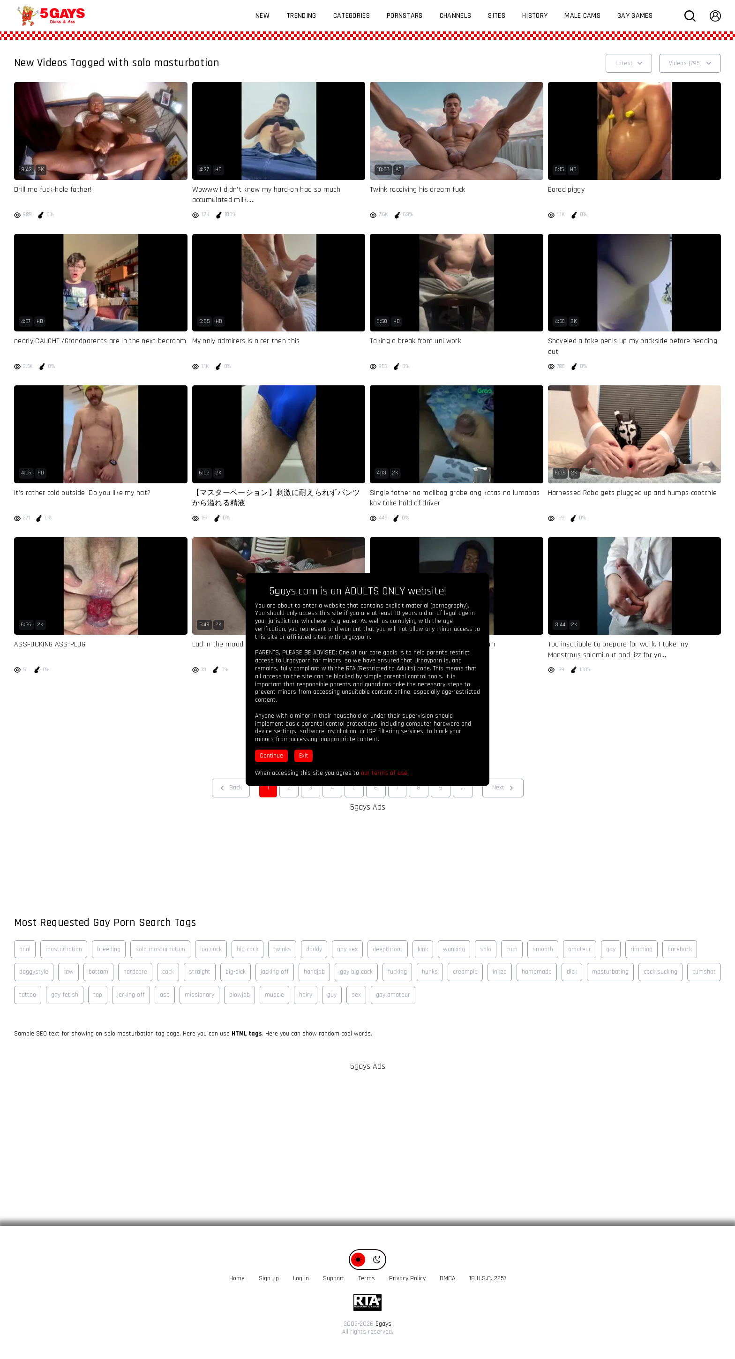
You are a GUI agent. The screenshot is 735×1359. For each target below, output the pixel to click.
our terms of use (384, 773)
